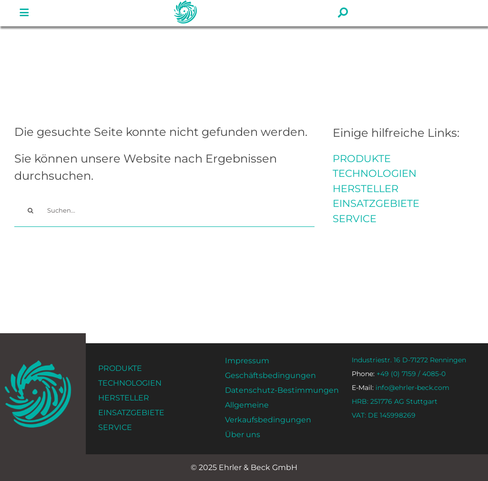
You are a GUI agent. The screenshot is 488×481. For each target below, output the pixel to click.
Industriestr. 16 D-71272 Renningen (409, 360)
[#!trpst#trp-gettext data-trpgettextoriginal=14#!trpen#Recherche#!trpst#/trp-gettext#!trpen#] (30, 210)
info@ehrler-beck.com (400, 387)
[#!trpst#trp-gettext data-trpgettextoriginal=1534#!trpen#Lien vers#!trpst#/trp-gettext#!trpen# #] (24, 13)
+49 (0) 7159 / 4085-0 (399, 373)
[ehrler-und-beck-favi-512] (37, 363)
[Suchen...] (164, 210)
